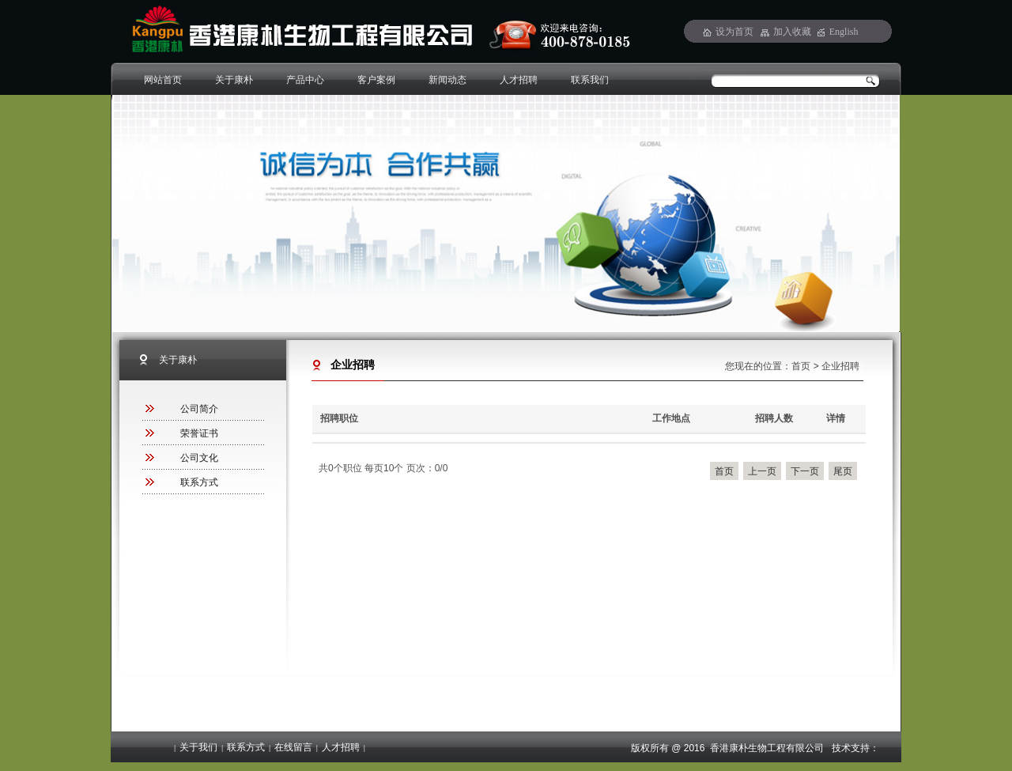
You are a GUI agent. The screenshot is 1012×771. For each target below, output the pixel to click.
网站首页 (163, 79)
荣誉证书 (199, 433)
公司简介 (199, 408)
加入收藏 (792, 31)
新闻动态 (447, 79)
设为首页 (734, 31)
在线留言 (293, 747)
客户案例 (376, 79)
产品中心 (305, 79)
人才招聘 (519, 79)
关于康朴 (234, 79)
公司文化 (199, 457)
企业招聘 (840, 366)
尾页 (842, 471)
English (844, 31)
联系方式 (199, 482)
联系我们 (590, 79)
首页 (800, 366)
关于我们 (198, 747)
